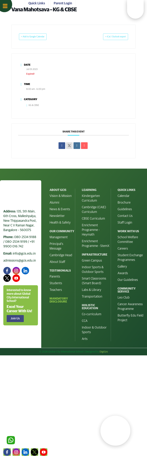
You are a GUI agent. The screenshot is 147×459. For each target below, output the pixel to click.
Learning (10, 386)
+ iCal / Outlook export (112, 36)
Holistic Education (17, 403)
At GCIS (9, 378)
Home (8, 369)
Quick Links (12, 420)
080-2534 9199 (16, 241)
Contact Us (11, 429)
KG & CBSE (32, 105)
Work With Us (13, 412)
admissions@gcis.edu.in (19, 260)
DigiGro (104, 351)
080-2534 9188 (25, 237)
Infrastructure (14, 395)
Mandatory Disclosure (59, 300)
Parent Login (13, 437)
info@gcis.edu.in (24, 253)
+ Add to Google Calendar (37, 36)
